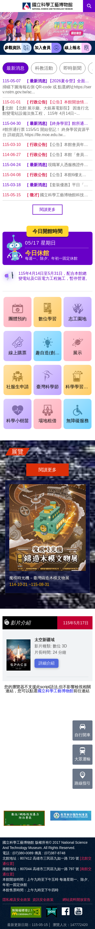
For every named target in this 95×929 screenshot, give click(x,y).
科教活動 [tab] (44, 68)
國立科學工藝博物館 (56, 691)
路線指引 (82, 777)
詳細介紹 (46, 663)
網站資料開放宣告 (76, 899)
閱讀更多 (48, 209)
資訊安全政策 (43, 899)
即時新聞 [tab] (73, 68)
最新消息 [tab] (15, 68)
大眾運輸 (82, 753)
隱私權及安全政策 (16, 899)
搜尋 (89, 6)
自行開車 (82, 728)
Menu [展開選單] (6, 6)
